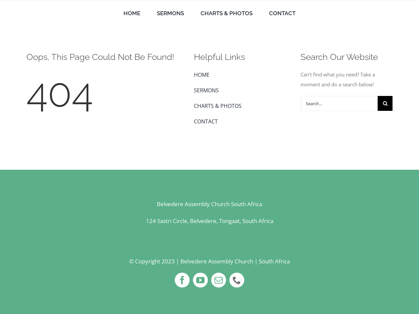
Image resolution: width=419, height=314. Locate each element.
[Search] (385, 103)
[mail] (218, 280)
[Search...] (339, 103)
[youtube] (200, 280)
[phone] (236, 280)
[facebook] (182, 280)
